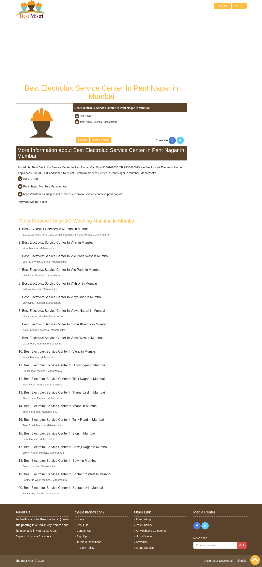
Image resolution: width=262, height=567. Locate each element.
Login (239, 6)
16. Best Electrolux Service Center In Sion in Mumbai (57, 433)
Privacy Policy (85, 547)
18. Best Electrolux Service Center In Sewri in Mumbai (57, 460)
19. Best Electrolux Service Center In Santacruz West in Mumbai (65, 474)
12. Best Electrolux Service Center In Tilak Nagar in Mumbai (62, 379)
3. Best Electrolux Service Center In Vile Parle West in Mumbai (64, 256)
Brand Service (145, 547)
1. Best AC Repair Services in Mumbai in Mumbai (54, 229)
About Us (82, 525)
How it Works (144, 536)
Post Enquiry (100, 140)
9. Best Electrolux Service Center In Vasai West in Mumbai (61, 338)
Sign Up (82, 536)
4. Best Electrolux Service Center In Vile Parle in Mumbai (59, 269)
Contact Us (84, 530)
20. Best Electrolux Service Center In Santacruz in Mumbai (61, 488)
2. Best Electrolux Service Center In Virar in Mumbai (56, 242)
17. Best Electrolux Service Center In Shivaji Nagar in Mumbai (63, 447)
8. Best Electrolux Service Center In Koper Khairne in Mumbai (63, 324)
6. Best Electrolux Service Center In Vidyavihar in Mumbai (60, 297)
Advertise (142, 542)
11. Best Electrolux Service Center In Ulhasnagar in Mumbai (62, 365)
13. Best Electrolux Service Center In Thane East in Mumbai (62, 392)
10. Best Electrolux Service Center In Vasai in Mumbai (57, 351)
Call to (82, 140)
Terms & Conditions (89, 542)
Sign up (222, 6)
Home (80, 519)
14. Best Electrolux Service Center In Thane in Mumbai (58, 406)
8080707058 (86, 116)
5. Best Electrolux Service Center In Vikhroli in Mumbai (58, 283)
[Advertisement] (101, 50)
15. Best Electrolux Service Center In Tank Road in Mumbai (61, 419)
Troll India (240, 560)
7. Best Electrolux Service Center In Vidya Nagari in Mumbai (62, 310)
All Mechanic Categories (151, 530)
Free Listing (143, 519)
